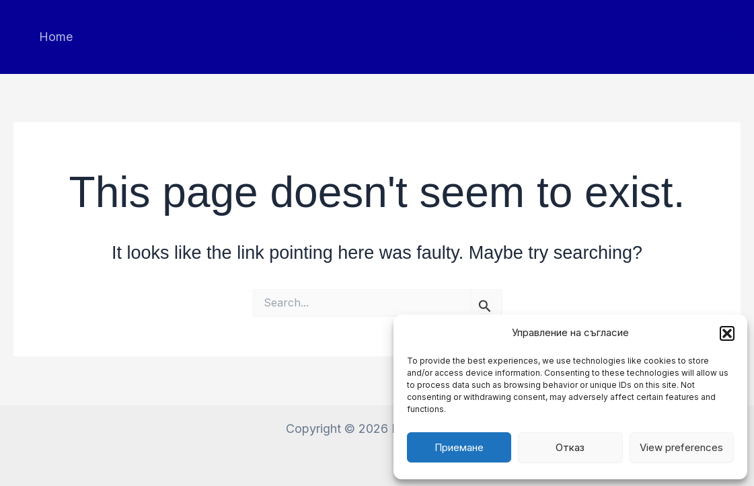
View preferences (681, 447)
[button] (727, 333)
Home (56, 37)
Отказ (570, 447)
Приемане (459, 447)
